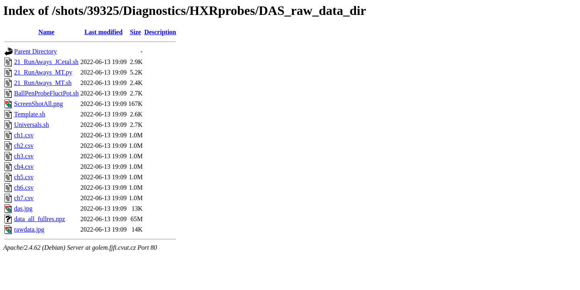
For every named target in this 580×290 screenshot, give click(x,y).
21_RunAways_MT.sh (43, 82)
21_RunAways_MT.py (43, 72)
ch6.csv (23, 187)
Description (160, 32)
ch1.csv (23, 135)
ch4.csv (23, 166)
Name (46, 32)
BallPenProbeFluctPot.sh (46, 93)
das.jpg (23, 208)
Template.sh (30, 114)
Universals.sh (31, 124)
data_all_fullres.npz (39, 218)
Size (135, 32)
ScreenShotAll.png (38, 103)
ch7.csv (23, 198)
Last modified (104, 32)
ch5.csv (23, 177)
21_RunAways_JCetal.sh (46, 61)
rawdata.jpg (29, 229)
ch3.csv (23, 156)
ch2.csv (23, 145)
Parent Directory (35, 51)
